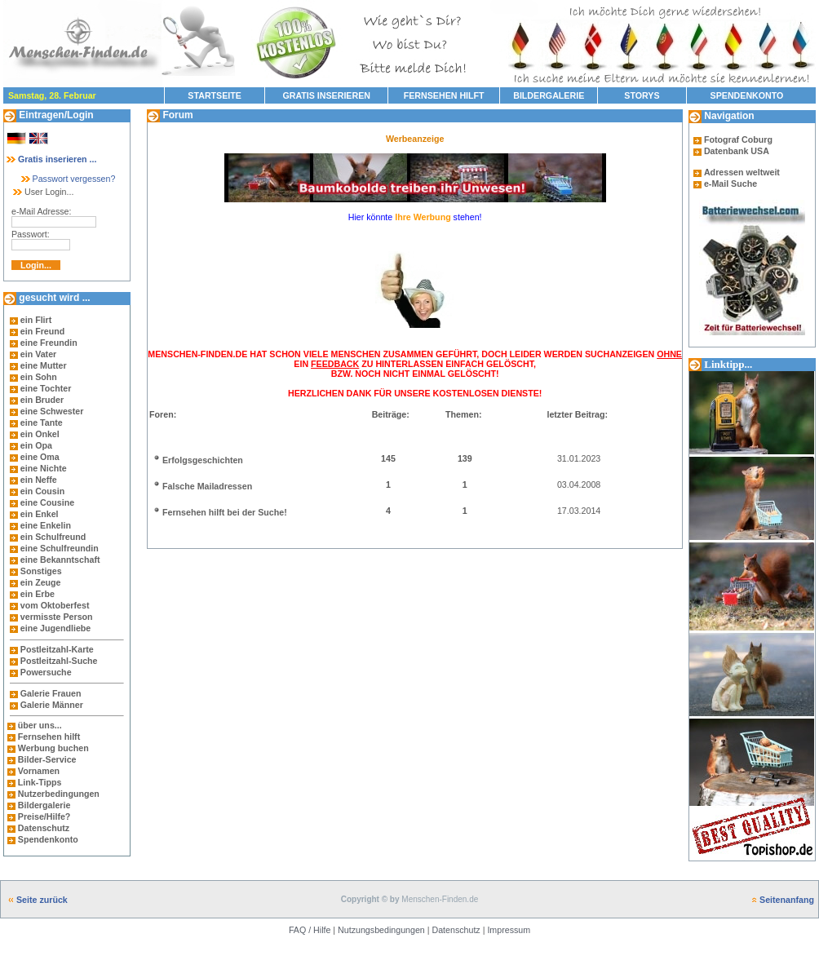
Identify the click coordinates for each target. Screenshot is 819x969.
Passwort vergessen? (67, 179)
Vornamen (39, 771)
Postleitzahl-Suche (59, 661)
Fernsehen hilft (49, 736)
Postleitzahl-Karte (57, 649)
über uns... (40, 725)
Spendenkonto (46, 839)
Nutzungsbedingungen (381, 930)
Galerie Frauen (51, 693)
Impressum (508, 930)
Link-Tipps (40, 782)
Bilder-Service (47, 759)
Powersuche (46, 672)
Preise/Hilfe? (44, 816)
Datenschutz (42, 828)
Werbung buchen (53, 748)
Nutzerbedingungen (59, 794)
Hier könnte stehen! (415, 217)
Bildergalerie (44, 805)
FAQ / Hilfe (310, 930)
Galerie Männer (51, 705)
